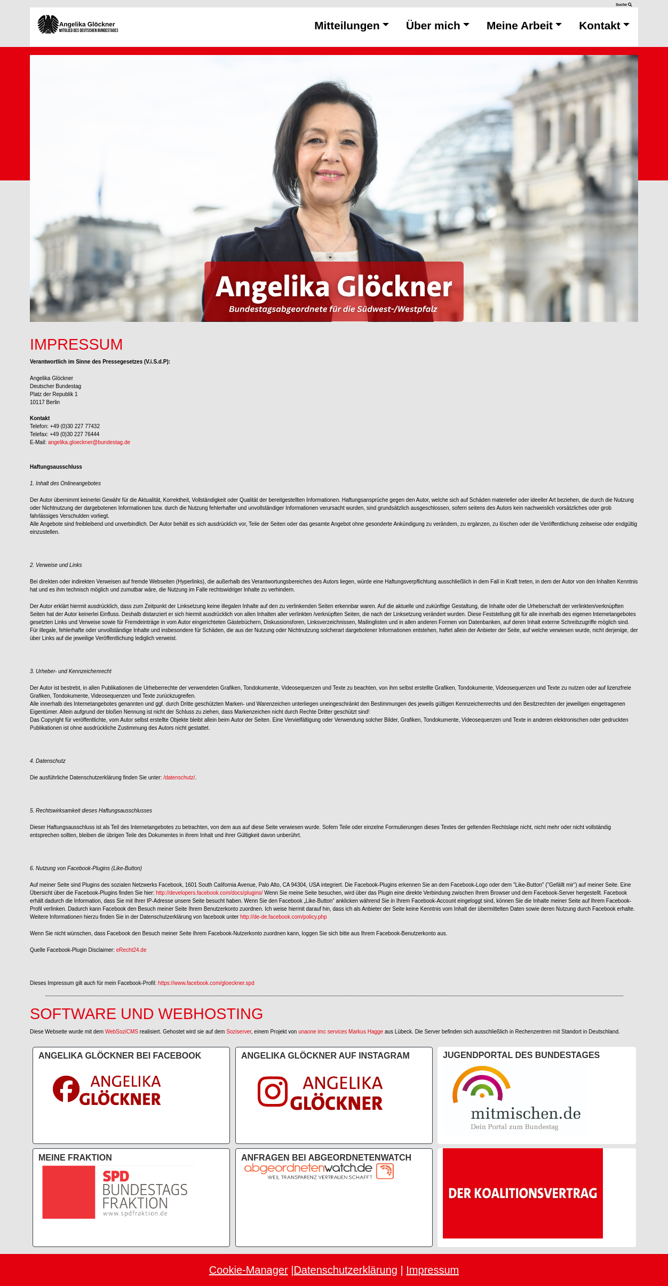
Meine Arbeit (524, 25)
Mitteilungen (351, 25)
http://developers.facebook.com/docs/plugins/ (209, 893)
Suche (624, 4)
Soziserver (238, 1032)
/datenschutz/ (179, 777)
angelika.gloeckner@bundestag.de (89, 442)
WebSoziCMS (121, 1032)
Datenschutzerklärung (345, 1270)
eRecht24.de (131, 950)
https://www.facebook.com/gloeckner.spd (206, 983)
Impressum (432, 1270)
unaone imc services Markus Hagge (340, 1032)
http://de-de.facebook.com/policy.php (283, 917)
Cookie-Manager (248, 1270)
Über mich (438, 25)
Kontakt (604, 25)
